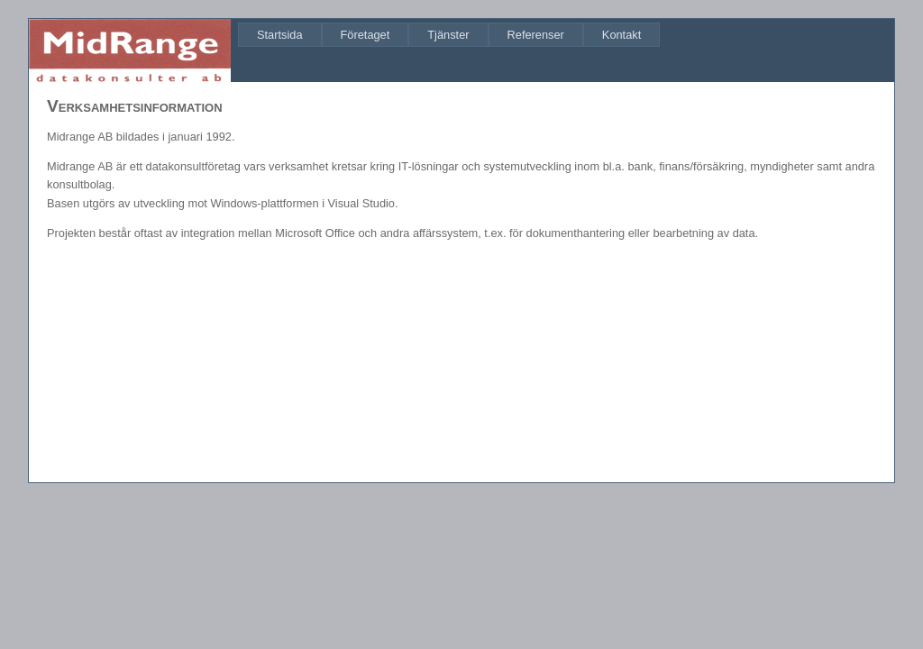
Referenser (535, 34)
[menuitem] (280, 35)
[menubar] (449, 35)
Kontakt (621, 34)
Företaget (365, 34)
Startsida (280, 34)
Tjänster (448, 34)
